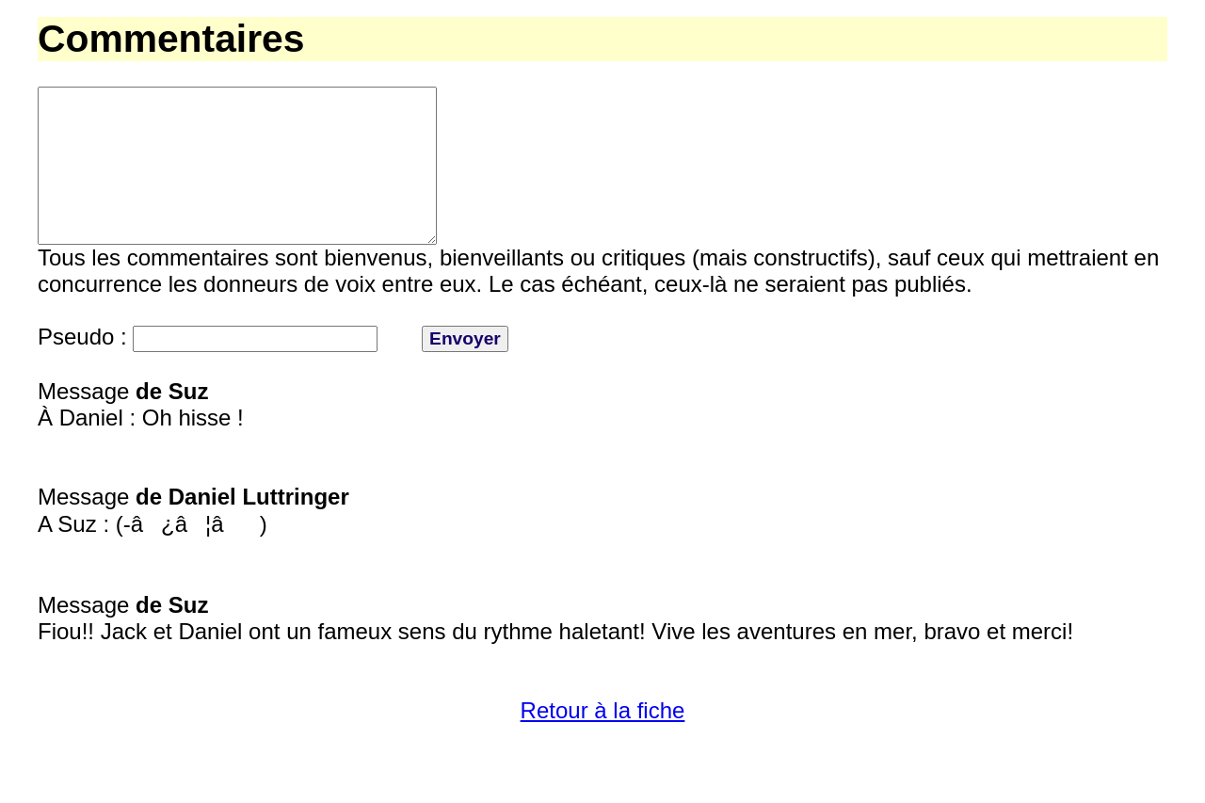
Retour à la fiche (603, 744)
